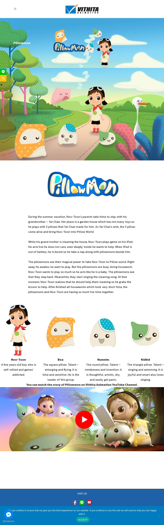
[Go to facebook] (8, 514)
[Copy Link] (3, 78)
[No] (159, 515)
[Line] (3, 72)
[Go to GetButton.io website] (8, 521)
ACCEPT (83, 519)
